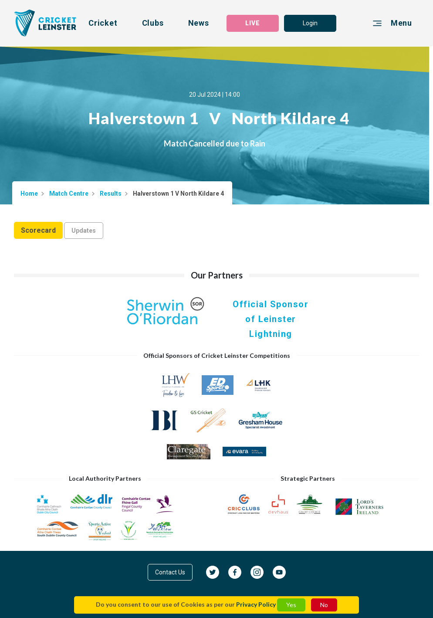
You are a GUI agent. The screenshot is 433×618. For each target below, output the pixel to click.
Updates (83, 230)
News (198, 22)
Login (310, 23)
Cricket (103, 22)
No (324, 604)
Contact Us (170, 572)
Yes (291, 604)
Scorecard (38, 230)
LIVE (252, 23)
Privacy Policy (256, 604)
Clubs (153, 22)
